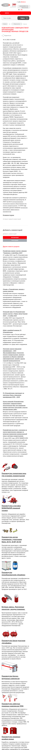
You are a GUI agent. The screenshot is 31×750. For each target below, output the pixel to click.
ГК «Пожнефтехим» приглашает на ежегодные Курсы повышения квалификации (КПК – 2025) (13, 395)
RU (19, 9)
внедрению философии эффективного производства (15, 209)
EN (21, 9)
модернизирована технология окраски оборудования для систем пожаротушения (14, 203)
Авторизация (15, 237)
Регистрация (14, 240)
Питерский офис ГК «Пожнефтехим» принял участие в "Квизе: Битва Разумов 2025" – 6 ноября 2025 (15, 314)
